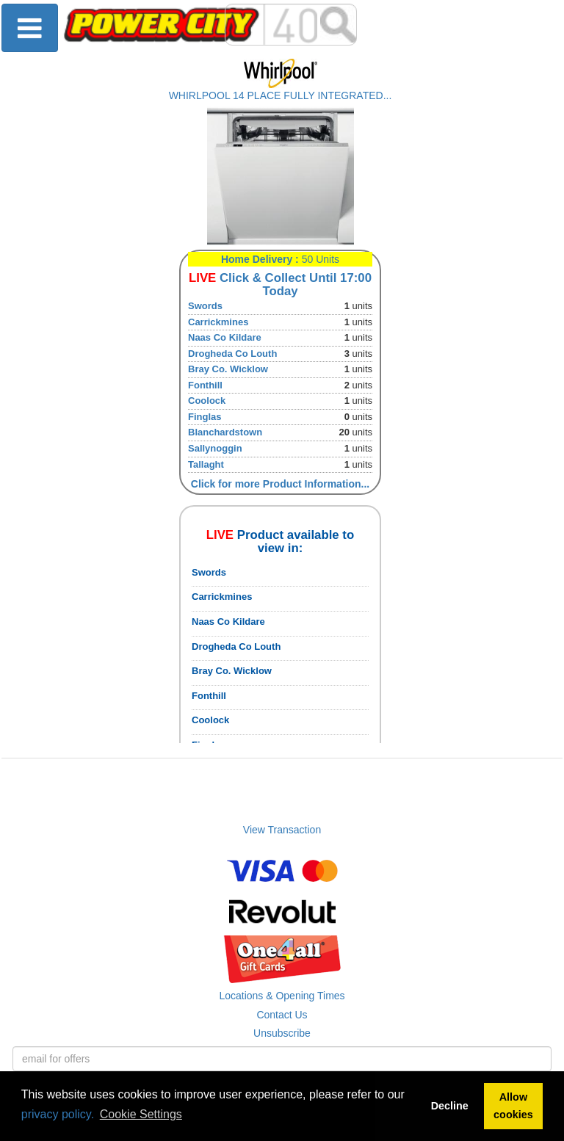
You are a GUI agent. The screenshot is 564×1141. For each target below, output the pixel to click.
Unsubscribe (282, 1033)
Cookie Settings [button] (141, 1114)
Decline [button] (450, 1106)
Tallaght (206, 464)
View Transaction (282, 830)
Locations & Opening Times (281, 995)
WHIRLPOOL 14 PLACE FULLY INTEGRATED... (280, 95)
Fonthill (205, 385)
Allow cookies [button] (513, 1105)
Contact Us (281, 1015)
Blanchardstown (225, 432)
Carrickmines (218, 321)
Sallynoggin (215, 448)
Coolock (206, 400)
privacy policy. (57, 1114)
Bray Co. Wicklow (228, 368)
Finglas (205, 416)
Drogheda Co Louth (232, 353)
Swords (205, 305)
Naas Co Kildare (224, 337)
